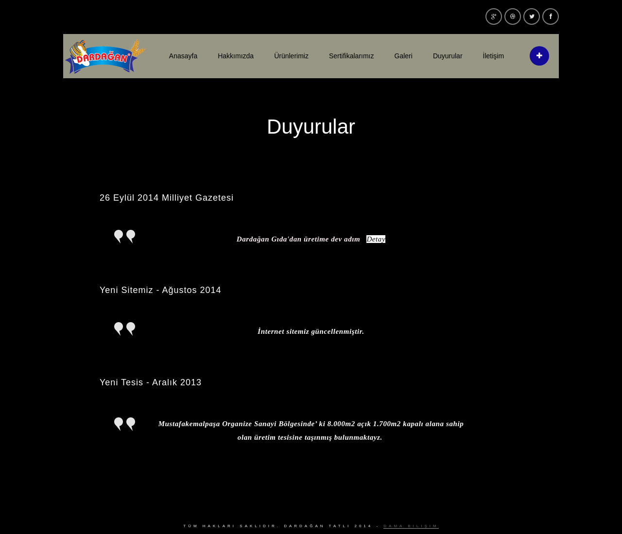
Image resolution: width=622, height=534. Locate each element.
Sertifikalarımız (351, 56)
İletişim (493, 56)
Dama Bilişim (410, 526)
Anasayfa (183, 56)
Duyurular (448, 56)
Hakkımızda (236, 56)
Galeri (404, 56)
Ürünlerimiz (291, 56)
